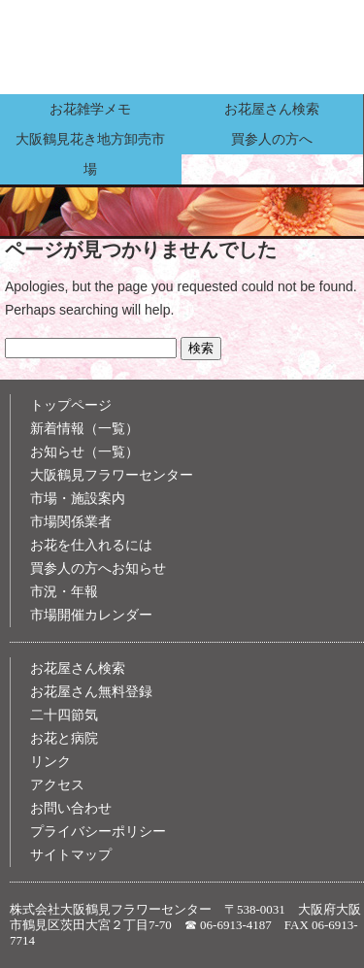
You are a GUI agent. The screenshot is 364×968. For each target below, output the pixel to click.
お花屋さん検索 (271, 109)
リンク (50, 761)
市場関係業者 (71, 522)
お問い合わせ (71, 808)
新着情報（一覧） (84, 428)
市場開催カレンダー (91, 615)
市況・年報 (64, 591)
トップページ (71, 405)
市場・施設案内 (77, 498)
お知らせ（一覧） (84, 452)
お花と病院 (64, 738)
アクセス (57, 785)
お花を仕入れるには (91, 545)
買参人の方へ (272, 139)
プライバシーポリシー (98, 831)
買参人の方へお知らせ (98, 568)
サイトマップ (71, 855)
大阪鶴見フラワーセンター (111, 475)
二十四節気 (64, 715)
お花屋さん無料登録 (91, 691)
